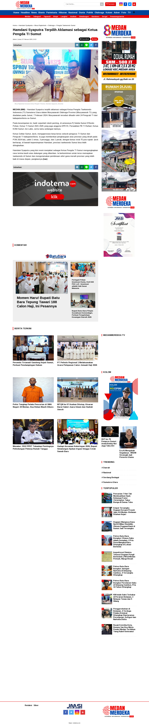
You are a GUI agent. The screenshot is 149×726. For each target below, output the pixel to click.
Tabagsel (37, 16)
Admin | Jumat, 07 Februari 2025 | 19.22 (24, 39)
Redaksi (28, 705)
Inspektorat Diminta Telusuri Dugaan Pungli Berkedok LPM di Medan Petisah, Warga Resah (124, 555)
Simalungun (84, 16)
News (34, 12)
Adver (117, 12)
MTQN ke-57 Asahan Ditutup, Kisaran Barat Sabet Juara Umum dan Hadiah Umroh (75, 407)
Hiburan (63, 12)
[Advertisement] (55, 225)
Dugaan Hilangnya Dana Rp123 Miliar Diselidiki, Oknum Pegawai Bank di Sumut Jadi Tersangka (124, 525)
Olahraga (99, 12)
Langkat (64, 16)
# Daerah (106, 468)
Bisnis (41, 12)
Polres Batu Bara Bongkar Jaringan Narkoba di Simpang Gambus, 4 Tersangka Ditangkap (123, 570)
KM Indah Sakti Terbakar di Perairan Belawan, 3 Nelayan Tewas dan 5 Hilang (124, 598)
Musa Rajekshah (40, 25)
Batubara (95, 16)
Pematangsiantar (117, 16)
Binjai (55, 16)
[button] (134, 11)
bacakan (84, 39)
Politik (90, 12)
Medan (27, 16)
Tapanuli (47, 16)
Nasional (72, 12)
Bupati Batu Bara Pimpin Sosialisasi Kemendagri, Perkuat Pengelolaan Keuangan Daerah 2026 (82, 314)
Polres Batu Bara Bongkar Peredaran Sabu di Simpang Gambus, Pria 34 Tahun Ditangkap (124, 584)
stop (94, 39)
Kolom (109, 12)
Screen (111, 4)
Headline (25, 12)
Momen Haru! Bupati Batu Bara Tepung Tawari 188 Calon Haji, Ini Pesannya (38, 302)
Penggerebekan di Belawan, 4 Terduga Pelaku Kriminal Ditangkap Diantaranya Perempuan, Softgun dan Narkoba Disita (124, 614)
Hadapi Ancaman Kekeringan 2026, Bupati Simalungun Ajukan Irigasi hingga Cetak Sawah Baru (77, 449)
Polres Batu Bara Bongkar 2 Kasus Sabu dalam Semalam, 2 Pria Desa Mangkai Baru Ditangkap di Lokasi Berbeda (123, 541)
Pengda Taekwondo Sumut (65, 25)
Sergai (104, 16)
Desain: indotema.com (74, 723)
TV (129, 12)
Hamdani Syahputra (26, 25)
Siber (36, 705)
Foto (123, 12)
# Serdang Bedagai (110, 477)
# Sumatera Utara (110, 482)
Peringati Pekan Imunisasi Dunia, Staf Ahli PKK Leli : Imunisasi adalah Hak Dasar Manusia (83, 284)
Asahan (73, 16)
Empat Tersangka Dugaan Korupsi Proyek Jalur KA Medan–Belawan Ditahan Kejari (124, 511)
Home (16, 12)
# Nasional (106, 473)
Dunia (82, 12)
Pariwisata (51, 12)
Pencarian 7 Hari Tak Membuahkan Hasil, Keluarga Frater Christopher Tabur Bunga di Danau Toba (123, 498)
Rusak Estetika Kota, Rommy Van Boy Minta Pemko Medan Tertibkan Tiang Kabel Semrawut (124, 628)
